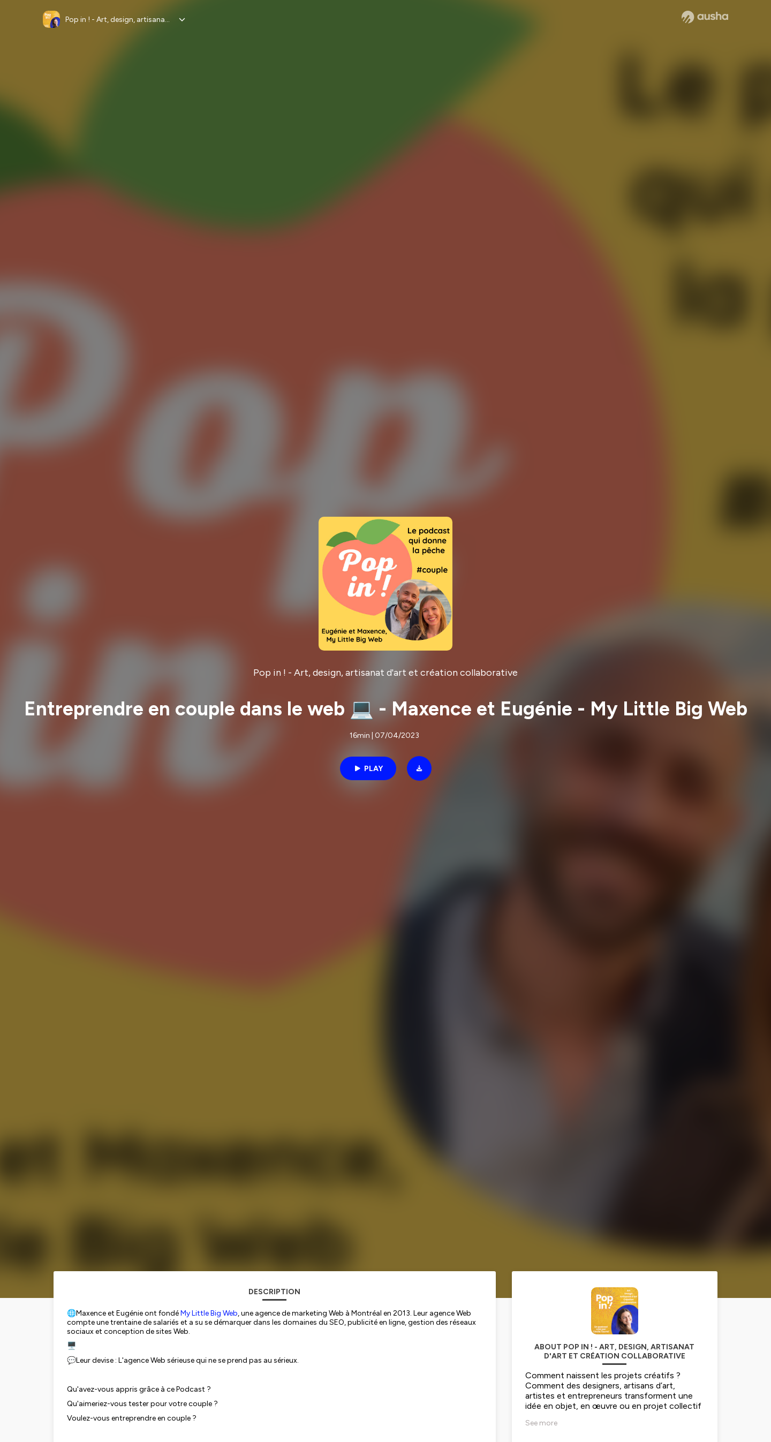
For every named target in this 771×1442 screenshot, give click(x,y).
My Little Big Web (209, 1313)
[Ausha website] (705, 17)
